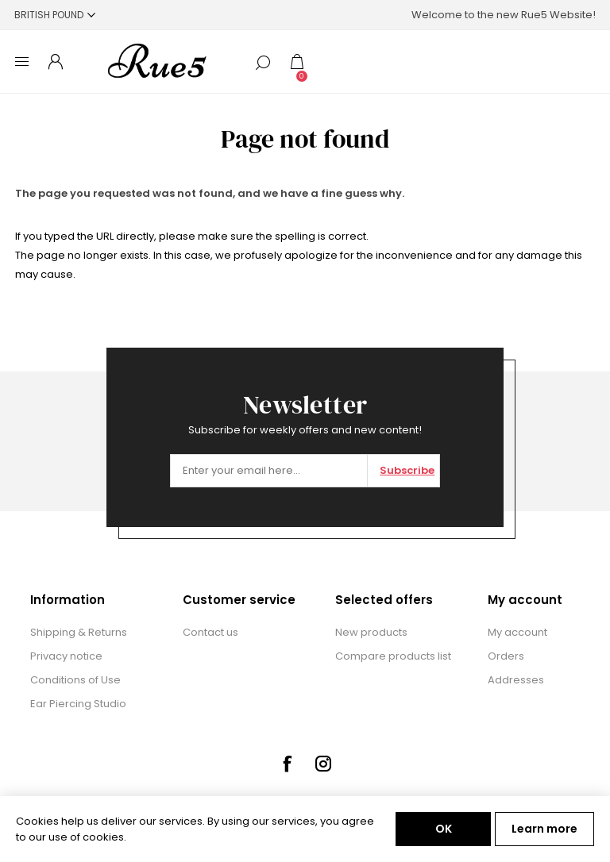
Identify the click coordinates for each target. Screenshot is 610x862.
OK (443, 829)
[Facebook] (287, 763)
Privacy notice (66, 656)
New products (371, 632)
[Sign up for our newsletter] (269, 471)
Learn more (544, 829)
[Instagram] (323, 763)
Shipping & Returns (78, 632)
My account (517, 632)
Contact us (210, 632)
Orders (506, 656)
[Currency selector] (54, 14)
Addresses (516, 679)
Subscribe (407, 470)
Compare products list (393, 656)
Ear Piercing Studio (78, 703)
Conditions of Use (75, 679)
